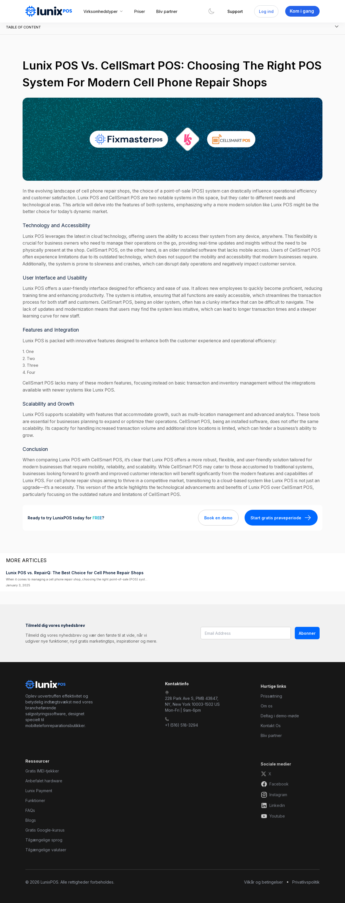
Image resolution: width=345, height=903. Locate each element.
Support (235, 11)
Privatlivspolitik (306, 882)
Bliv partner (166, 11)
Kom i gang (302, 11)
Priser (139, 11)
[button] (103, 11)
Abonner (307, 633)
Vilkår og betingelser (263, 882)
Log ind (266, 11)
